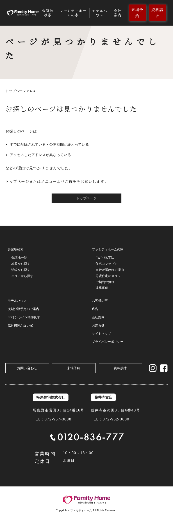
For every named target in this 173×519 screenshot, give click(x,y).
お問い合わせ (27, 368)
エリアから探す (22, 276)
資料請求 (157, 13)
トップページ (86, 198)
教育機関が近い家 (20, 326)
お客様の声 (100, 301)
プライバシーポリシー (107, 342)
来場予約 (137, 13)
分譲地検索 (48, 13)
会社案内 (118, 13)
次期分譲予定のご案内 (23, 309)
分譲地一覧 (19, 258)
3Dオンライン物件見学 (24, 317)
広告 (95, 309)
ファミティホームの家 (73, 13)
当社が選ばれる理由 (110, 270)
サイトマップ (101, 334)
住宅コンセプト (107, 264)
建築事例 (102, 288)
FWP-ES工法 (105, 258)
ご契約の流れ (105, 282)
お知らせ (98, 326)
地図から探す (20, 264)
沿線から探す (20, 270)
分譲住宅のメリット (110, 276)
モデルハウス (99, 13)
